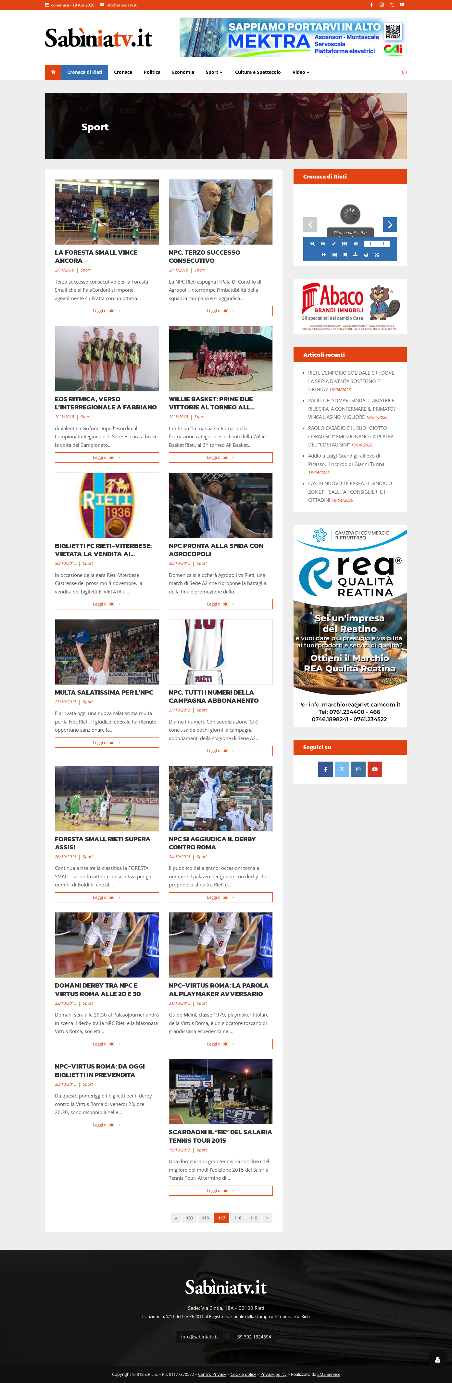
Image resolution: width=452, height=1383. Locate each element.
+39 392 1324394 (253, 1337)
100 (189, 1218)
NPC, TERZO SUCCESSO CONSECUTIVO (204, 256)
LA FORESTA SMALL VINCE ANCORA (96, 256)
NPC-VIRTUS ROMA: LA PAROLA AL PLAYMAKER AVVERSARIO (219, 989)
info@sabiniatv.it (121, 5)
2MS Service (328, 1374)
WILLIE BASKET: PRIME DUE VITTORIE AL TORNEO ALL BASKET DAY (211, 407)
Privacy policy (273, 1374)
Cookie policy (243, 1374)
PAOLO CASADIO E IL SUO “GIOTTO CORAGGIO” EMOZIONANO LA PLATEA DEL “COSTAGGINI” (351, 436)
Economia (183, 72)
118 (237, 1218)
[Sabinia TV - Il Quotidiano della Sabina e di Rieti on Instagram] (358, 769)
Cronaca (123, 72)
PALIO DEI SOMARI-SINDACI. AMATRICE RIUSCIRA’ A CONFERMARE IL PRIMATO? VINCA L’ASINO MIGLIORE (352, 408)
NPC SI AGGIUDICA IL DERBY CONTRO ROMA (212, 843)
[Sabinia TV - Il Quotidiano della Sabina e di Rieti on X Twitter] (342, 769)
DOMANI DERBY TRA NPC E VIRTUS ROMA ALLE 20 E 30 (98, 989)
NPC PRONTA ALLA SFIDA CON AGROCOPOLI (216, 549)
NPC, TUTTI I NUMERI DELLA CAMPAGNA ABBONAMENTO (214, 696)
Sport (212, 72)
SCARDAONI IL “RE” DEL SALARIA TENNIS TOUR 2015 (220, 1136)
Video (299, 72)
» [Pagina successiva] (267, 1218)
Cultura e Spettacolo (258, 72)
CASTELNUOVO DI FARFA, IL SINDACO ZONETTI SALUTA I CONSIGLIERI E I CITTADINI (350, 491)
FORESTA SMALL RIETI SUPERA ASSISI (103, 843)
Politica (152, 72)
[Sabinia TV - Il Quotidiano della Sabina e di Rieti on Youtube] (375, 769)
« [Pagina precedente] (176, 1218)
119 (253, 1218)
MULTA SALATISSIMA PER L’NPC (104, 692)
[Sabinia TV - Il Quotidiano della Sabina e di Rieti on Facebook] (325, 769)
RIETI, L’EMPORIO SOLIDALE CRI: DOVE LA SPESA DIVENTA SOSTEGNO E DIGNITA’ (351, 380)
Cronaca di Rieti (84, 72)
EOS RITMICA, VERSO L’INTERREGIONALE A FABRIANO (106, 403)
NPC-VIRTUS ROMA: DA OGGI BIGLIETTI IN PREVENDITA (100, 1070)
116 (205, 1218)
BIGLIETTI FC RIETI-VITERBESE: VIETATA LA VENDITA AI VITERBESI (103, 553)
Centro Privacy (212, 1374)
